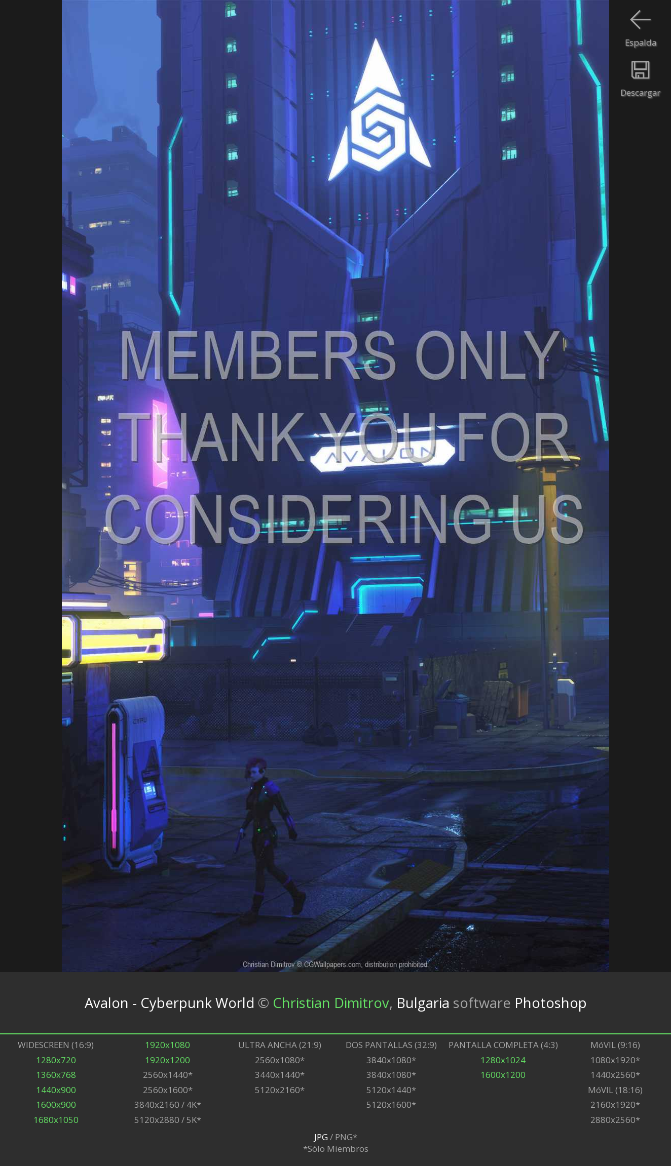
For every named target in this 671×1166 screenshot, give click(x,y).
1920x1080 (167, 1045)
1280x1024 (503, 1060)
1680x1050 (56, 1119)
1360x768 (56, 1074)
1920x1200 (167, 1060)
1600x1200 (503, 1074)
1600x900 (56, 1104)
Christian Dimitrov (331, 1002)
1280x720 (56, 1060)
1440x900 (56, 1090)
